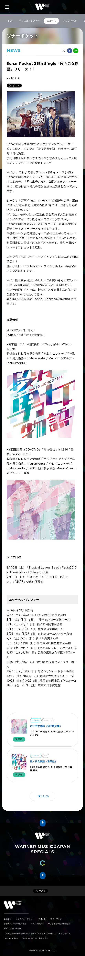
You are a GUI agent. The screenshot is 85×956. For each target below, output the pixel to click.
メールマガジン (37, 920)
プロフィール (70, 20)
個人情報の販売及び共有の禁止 (35, 934)
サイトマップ (56, 915)
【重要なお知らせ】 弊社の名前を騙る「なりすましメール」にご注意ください (37, 929)
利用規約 (42, 915)
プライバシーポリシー (25, 915)
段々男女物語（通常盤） (43, 761)
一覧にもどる (42, 796)
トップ (8, 20)
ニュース (51, 20)
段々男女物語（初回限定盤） (46, 725)
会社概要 (7, 915)
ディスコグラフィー (29, 20)
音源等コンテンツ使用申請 (15, 920)
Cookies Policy (11, 934)
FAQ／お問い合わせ (12, 925)
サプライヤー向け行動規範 (59, 920)
